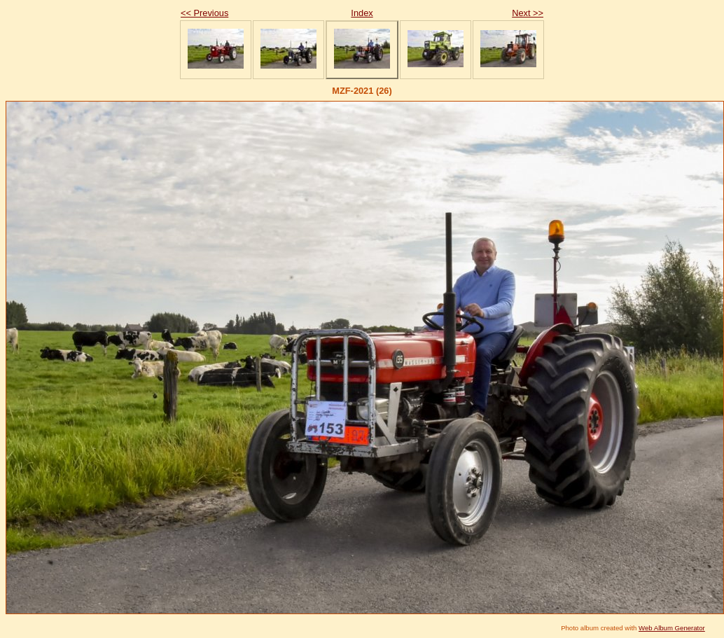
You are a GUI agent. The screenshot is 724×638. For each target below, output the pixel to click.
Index (362, 13)
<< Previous (204, 13)
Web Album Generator (672, 628)
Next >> (527, 13)
